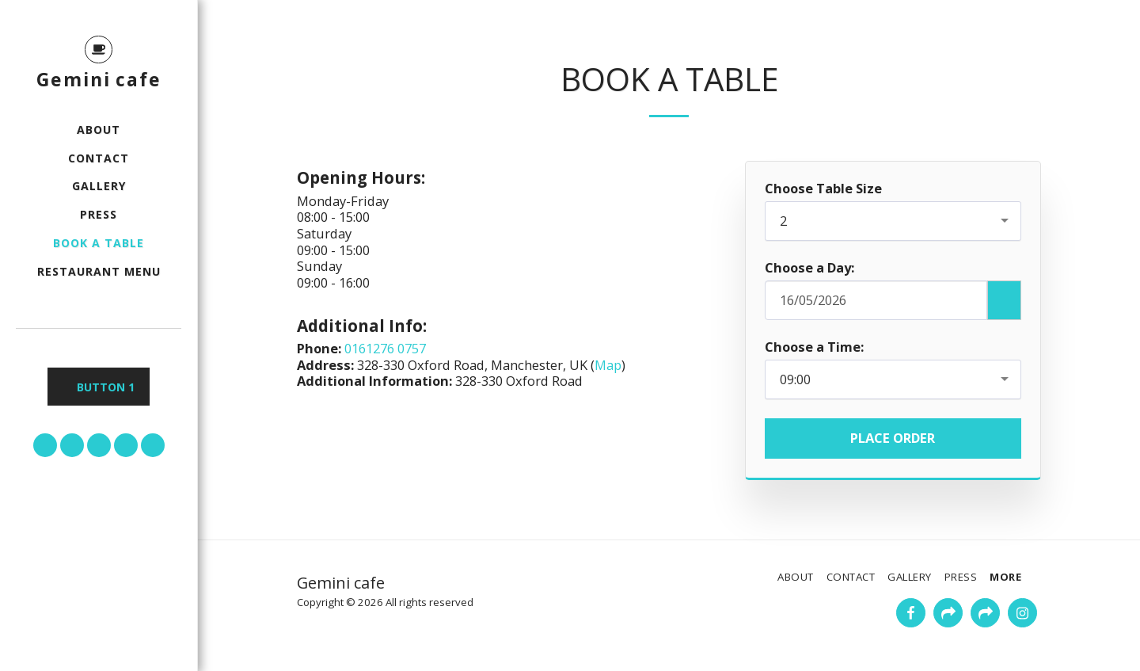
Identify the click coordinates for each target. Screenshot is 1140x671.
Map (608, 365)
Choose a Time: (814, 347)
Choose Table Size (823, 189)
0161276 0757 (385, 348)
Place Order (892, 438)
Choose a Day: (809, 268)
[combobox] (893, 221)
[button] (45, 445)
